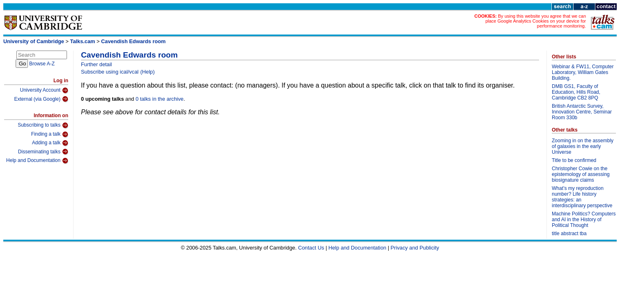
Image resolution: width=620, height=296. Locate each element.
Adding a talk (50, 143)
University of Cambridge (33, 41)
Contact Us (311, 248)
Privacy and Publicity (415, 248)
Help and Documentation (37, 160)
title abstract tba (569, 233)
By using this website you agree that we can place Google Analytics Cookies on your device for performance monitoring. (535, 21)
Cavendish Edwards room (133, 41)
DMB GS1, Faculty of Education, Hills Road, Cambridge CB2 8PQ (576, 92)
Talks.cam (82, 41)
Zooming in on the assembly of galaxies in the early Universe (582, 146)
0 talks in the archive (160, 99)
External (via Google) (41, 99)
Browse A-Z (42, 64)
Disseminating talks (43, 151)
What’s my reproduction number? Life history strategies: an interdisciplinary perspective (582, 196)
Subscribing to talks (43, 125)
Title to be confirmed (574, 160)
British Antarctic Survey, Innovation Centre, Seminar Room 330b (582, 111)
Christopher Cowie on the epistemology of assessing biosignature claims (581, 174)
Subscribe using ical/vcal (109, 72)
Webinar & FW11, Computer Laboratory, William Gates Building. (583, 72)
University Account (44, 90)
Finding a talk (49, 134)
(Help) (148, 72)
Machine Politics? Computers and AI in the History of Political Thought (583, 219)
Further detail (96, 64)
